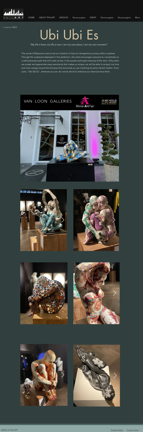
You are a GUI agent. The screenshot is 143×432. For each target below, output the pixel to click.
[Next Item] (114, 146)
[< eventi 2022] (9, 27)
